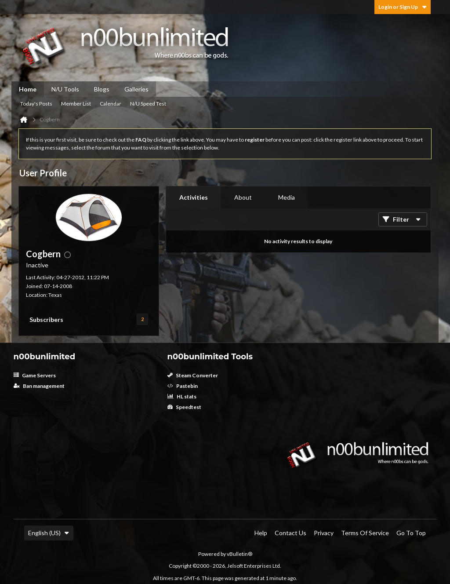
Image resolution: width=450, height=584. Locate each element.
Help (260, 533)
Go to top (411, 533)
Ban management (39, 386)
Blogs (101, 89)
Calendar (110, 103)
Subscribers (46, 319)
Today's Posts (36, 103)
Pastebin (182, 386)
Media (286, 197)
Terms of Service (365, 533)
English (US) (48, 533)
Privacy (324, 533)
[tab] (193, 197)
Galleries (136, 89)
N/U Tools (65, 89)
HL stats (181, 396)
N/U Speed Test (148, 103)
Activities (193, 197)
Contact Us (290, 533)
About (243, 197)
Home (27, 89)
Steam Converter (192, 375)
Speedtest (184, 407)
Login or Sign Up (402, 7)
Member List (76, 103)
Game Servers (35, 375)
